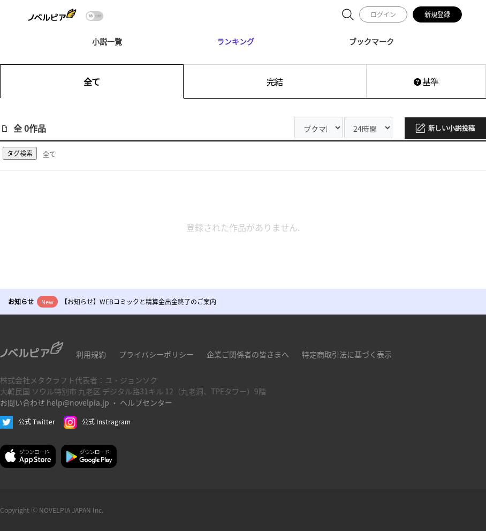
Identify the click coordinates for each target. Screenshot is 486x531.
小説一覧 (107, 41)
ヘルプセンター (146, 402)
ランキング (235, 41)
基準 (426, 81)
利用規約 (91, 354)
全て (91, 81)
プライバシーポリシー (156, 354)
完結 (275, 81)
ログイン (383, 14)
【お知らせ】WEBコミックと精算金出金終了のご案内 (138, 301)
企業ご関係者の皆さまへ (248, 354)
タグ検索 (20, 153)
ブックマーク (371, 41)
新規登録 (437, 14)
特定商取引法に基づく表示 (347, 354)
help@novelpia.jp (78, 402)
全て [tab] (49, 154)
